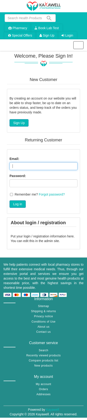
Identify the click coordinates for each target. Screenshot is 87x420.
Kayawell (52, 409)
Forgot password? (52, 194)
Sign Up (47, 35)
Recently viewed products (43, 355)
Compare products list (43, 360)
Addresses (43, 394)
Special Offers (20, 35)
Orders (43, 389)
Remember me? (26, 194)
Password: (18, 176)
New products (43, 365)
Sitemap (43, 306)
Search (43, 350)
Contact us (43, 331)
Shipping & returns (43, 311)
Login (67, 35)
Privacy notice (43, 316)
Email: (14, 159)
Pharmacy (17, 28)
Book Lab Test (46, 28)
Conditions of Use (43, 321)
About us (43, 326)
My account (43, 384)
